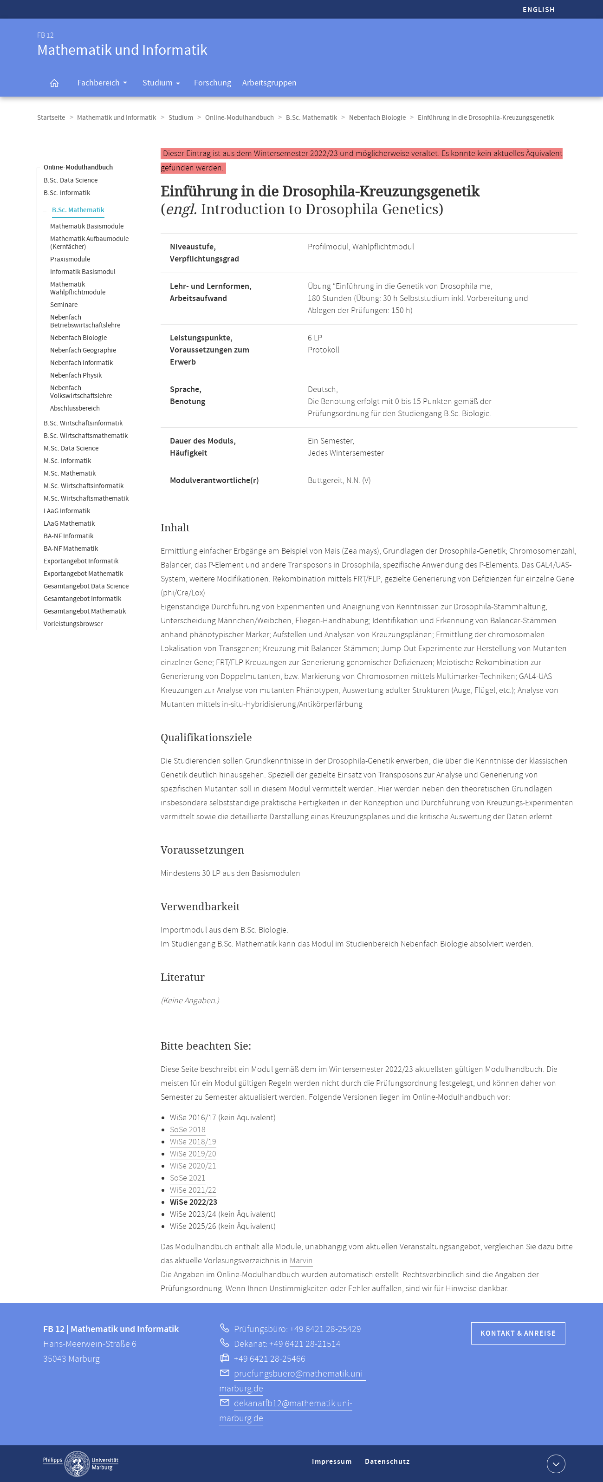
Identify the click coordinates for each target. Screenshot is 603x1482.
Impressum (333, 1465)
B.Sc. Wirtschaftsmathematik (86, 435)
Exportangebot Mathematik (83, 573)
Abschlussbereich (75, 408)
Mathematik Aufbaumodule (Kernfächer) (89, 242)
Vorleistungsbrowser (73, 623)
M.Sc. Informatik (67, 460)
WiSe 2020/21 (193, 1165)
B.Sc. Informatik (67, 192)
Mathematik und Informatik (115, 117)
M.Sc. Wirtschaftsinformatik (83, 485)
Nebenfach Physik (76, 375)
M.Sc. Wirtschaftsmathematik (86, 498)
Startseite (51, 117)
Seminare (64, 304)
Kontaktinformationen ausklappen (555, 1463)
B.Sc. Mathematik (307, 117)
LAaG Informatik (67, 510)
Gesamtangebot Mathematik (85, 611)
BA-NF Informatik (68, 535)
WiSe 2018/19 (193, 1141)
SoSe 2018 (188, 1129)
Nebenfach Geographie (83, 350)
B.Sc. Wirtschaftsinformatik (83, 422)
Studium (164, 84)
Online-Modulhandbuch (236, 117)
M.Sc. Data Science (71, 448)
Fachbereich (105, 84)
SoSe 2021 (188, 1177)
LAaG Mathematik (69, 523)
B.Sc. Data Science (70, 180)
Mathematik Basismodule (86, 226)
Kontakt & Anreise (518, 1333)
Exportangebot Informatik (81, 560)
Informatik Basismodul (83, 271)
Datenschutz (389, 1465)
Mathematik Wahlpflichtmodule (77, 288)
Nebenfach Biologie (372, 117)
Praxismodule (70, 259)
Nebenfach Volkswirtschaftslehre (81, 391)
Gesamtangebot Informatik (82, 598)
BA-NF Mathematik (71, 548)
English (539, 10)
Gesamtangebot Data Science (86, 585)
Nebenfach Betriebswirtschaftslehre (85, 321)
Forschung (212, 83)
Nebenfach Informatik (81, 362)
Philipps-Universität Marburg (80, 1463)
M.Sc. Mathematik (70, 473)
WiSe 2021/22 (193, 1189)
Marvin (301, 1260)
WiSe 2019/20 (193, 1153)
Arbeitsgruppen (269, 83)
